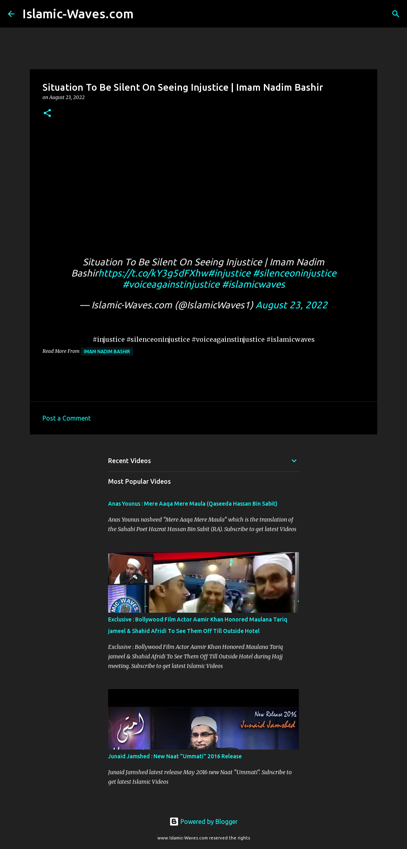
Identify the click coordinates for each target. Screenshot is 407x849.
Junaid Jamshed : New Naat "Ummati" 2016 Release (175, 756)
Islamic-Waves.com (78, 13)
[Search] (144, 13)
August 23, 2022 (292, 305)
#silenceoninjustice (294, 273)
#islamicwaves (253, 284)
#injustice (229, 273)
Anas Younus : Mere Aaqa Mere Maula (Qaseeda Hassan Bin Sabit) (192, 503)
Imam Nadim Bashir (107, 351)
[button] (47, 113)
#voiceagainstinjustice (170, 284)
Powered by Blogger (203, 821)
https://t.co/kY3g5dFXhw (153, 273)
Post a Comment (67, 418)
